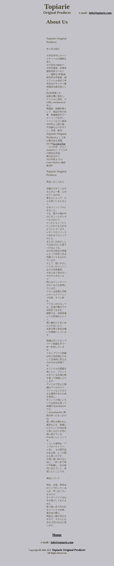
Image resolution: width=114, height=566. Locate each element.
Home (57, 535)
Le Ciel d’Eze (59, 144)
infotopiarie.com (100, 12)
